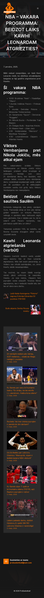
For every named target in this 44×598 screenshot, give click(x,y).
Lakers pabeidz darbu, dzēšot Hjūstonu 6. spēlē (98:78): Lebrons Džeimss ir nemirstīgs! (20, 523)
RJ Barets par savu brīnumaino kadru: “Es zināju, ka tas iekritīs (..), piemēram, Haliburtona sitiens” (22, 390)
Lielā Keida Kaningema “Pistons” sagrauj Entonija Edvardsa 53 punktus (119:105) (24, 296)
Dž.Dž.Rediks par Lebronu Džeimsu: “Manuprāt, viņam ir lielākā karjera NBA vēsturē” (20, 455)
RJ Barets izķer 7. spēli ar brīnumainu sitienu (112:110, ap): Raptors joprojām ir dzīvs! (21, 489)
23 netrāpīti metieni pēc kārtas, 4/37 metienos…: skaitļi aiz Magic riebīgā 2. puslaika (21, 356)
